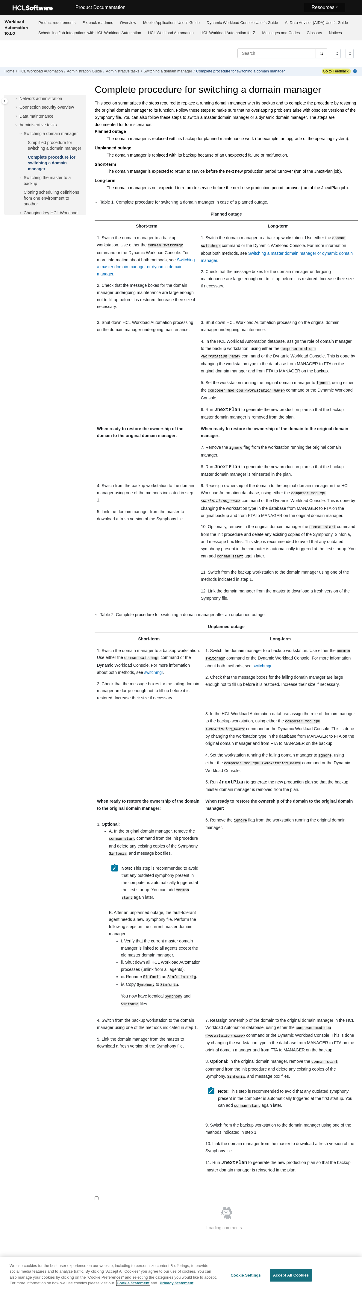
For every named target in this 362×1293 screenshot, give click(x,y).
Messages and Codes (281, 33)
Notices (335, 33)
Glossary (314, 33)
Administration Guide (84, 71)
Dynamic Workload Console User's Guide (242, 22)
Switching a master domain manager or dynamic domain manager (146, 266)
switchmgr (153, 665)
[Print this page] (355, 71)
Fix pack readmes (97, 22)
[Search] (321, 53)
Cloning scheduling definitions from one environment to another (51, 198)
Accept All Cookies (291, 1278)
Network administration (40, 98)
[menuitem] (57, 22)
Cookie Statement (133, 1286)
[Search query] (282, 53)
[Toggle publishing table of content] (4, 101)
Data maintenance (36, 116)
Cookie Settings (246, 1278)
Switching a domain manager (167, 71)
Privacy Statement (176, 1286)
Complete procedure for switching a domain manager (240, 71)
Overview (128, 22)
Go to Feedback (335, 71)
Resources (322, 7)
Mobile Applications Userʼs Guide (171, 22)
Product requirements (56, 22)
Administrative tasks (123, 71)
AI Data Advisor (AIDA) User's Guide (316, 22)
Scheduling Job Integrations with (89, 33)
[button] (17, 99)
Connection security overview (46, 107)
